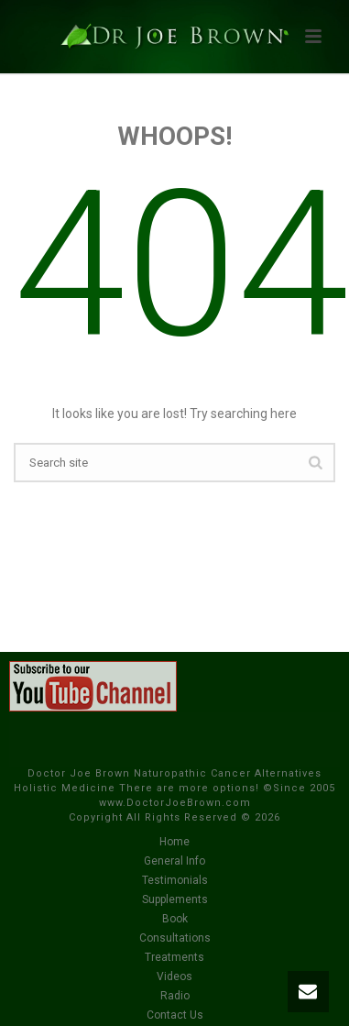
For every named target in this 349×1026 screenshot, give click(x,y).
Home (174, 841)
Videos (174, 976)
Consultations (175, 938)
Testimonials (175, 880)
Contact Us (175, 1015)
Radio (175, 995)
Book (175, 918)
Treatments (174, 957)
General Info (174, 861)
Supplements (175, 899)
